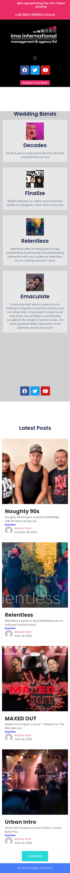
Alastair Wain (22, 528)
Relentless (19, 615)
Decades (35, 145)
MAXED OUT (20, 718)
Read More (10, 524)
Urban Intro (20, 822)
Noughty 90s (22, 511)
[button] (35, 58)
